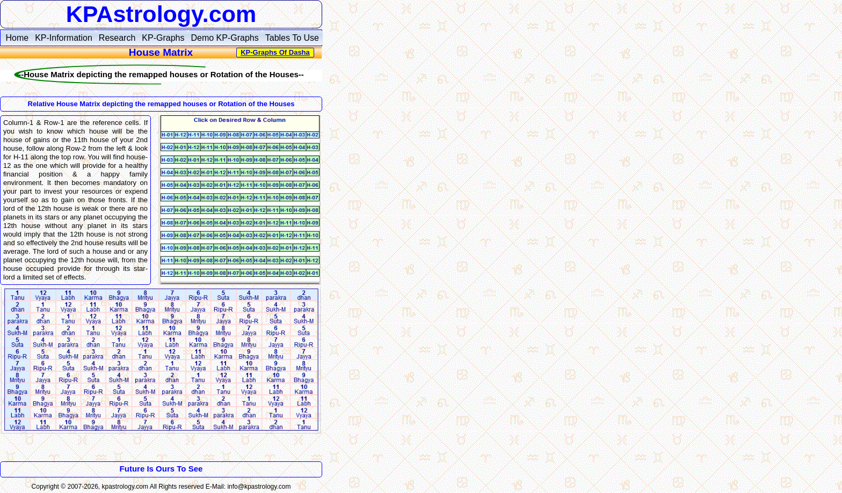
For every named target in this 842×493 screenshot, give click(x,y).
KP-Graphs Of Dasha (275, 52)
